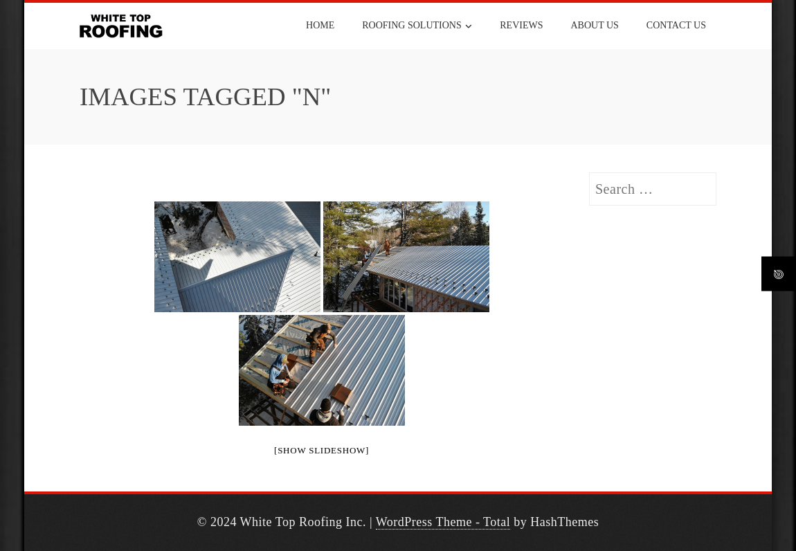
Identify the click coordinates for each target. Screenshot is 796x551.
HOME (320, 25)
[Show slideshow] (321, 450)
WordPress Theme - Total (443, 522)
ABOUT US (594, 25)
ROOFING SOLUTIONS (417, 26)
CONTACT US (676, 25)
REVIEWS (521, 25)
